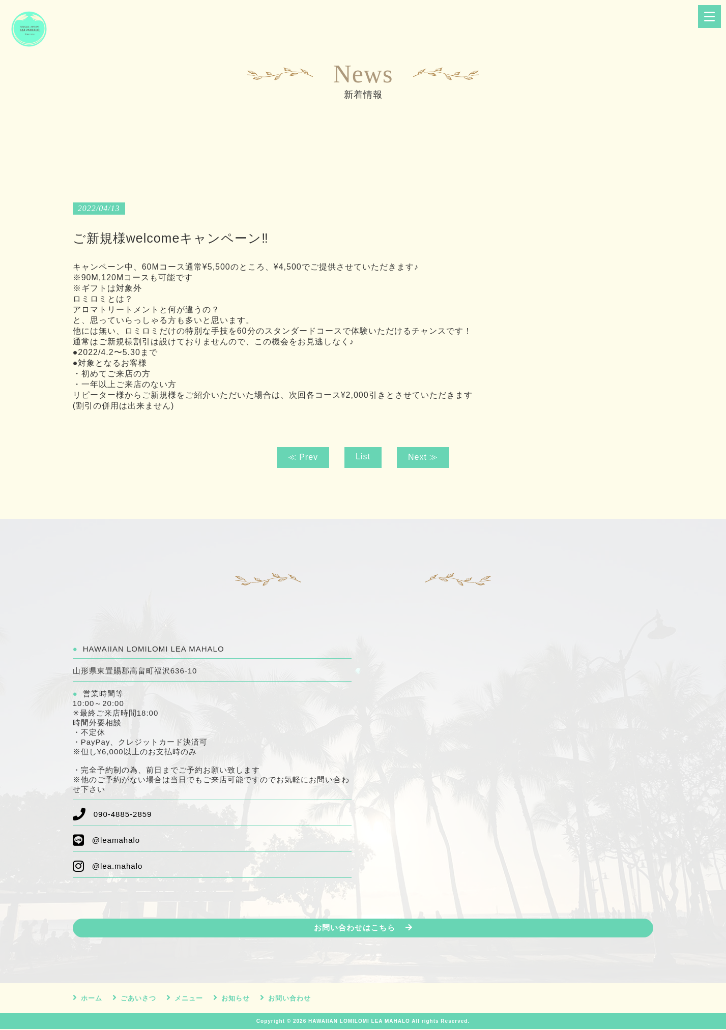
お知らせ (235, 999)
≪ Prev (303, 457)
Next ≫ (423, 457)
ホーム (91, 999)
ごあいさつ (138, 999)
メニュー (189, 999)
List (363, 456)
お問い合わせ (289, 999)
